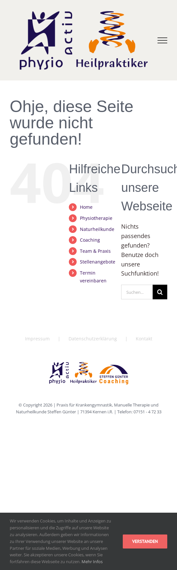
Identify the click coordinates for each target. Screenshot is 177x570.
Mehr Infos (92, 561)
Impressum (37, 338)
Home (86, 207)
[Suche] (160, 292)
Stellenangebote (97, 262)
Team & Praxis (95, 251)
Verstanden (145, 541)
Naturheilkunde (97, 229)
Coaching (90, 240)
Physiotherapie (96, 218)
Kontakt (144, 338)
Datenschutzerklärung (93, 338)
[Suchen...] (137, 292)
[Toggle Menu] (162, 40)
